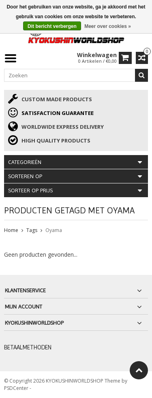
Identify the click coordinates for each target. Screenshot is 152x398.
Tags (31, 230)
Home (11, 230)
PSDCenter (17, 388)
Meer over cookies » (107, 26)
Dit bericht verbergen (52, 26)
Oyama (53, 230)
